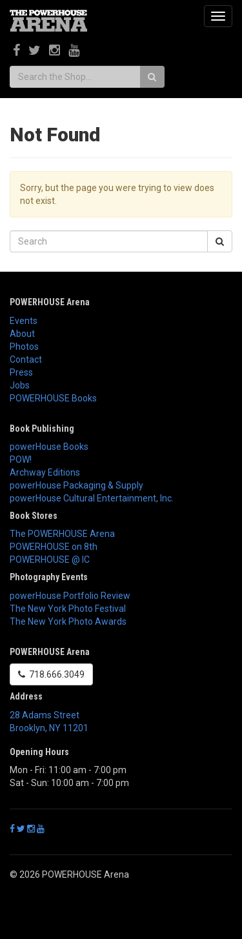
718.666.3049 (51, 674)
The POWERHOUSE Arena (62, 534)
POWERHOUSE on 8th (53, 546)
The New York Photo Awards (68, 621)
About (22, 333)
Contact (26, 359)
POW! (21, 459)
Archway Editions (45, 472)
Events (23, 321)
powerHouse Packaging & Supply (76, 485)
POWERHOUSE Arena (50, 302)
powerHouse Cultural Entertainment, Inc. (92, 498)
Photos (24, 346)
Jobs (20, 385)
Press (21, 372)
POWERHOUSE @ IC (50, 559)
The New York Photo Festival (68, 608)
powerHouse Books (49, 446)
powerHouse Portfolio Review (70, 596)
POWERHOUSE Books (53, 398)
